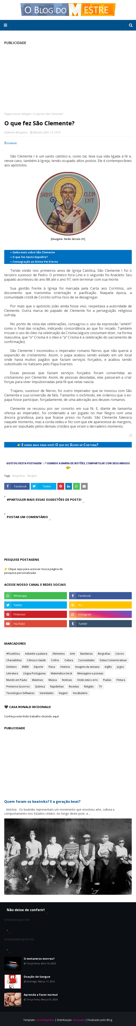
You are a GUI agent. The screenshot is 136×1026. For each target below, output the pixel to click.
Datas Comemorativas (113, 660)
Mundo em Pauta (16, 680)
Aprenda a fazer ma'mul (41, 995)
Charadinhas (14, 660)
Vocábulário (80, 693)
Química (40, 686)
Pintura (121, 680)
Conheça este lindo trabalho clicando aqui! (31, 716)
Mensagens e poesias (90, 673)
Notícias (67, 680)
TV (100, 686)
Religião (26, 114)
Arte (72, 653)
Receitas (74, 686)
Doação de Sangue (37, 977)
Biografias (18, 476)
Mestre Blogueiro (17, 132)
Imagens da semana (87, 667)
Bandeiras (86, 653)
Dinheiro (11, 667)
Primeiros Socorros (18, 686)
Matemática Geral (61, 673)
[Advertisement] (68, 78)
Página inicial (12, 114)
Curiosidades (86, 660)
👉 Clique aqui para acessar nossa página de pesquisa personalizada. (33, 571)
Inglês (108, 667)
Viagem (63, 693)
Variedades (46, 693)
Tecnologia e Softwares (20, 693)
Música (53, 680)
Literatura (12, 673)
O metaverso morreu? (39, 958)
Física (52, 667)
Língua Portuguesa (34, 673)
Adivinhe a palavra (36, 653)
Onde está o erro (87, 680)
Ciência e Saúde (36, 660)
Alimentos (59, 653)
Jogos (120, 667)
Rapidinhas (57, 686)
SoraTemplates (45, 1020)
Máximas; (37, 680)
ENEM (25, 667)
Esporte (38, 667)
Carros (119, 653)
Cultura (68, 660)
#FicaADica (13, 653)
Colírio (55, 660)
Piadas (107, 680)
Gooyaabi (79, 1020)
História (65, 667)
